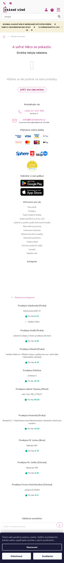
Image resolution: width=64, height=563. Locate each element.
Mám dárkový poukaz (32, 226)
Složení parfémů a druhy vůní (32, 218)
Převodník (32, 207)
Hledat (59, 16)
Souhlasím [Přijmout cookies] (47, 556)
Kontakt (32, 249)
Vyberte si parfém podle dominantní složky (32, 222)
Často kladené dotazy (32, 214)
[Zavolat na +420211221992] (6, 3)
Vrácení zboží (32, 241)
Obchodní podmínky (32, 237)
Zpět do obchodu (32, 89)
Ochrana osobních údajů (32, 245)
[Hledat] (32, 16)
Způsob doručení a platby (32, 233)
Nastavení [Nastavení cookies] (32, 547)
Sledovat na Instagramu (24, 297)
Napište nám (32, 253)
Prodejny (32, 210)
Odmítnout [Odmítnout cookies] (16, 556)
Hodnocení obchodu (32, 230)
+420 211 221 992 (34, 112)
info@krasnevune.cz (34, 120)
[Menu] (58, 9)
